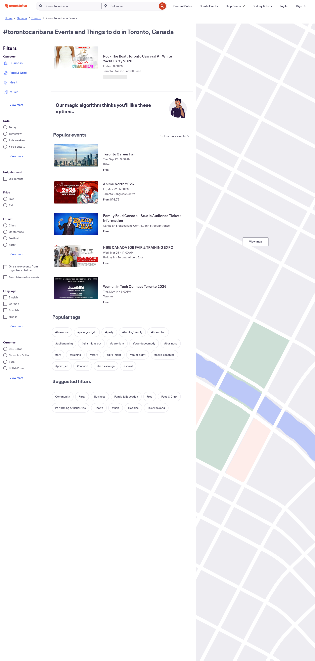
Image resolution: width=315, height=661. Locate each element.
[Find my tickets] (262, 6)
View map (255, 241)
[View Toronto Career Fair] (76, 155)
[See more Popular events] (173, 136)
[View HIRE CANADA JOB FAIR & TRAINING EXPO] (76, 256)
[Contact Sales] (182, 6)
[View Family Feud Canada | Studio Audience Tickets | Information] (76, 224)
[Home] (16, 6)
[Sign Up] (301, 6)
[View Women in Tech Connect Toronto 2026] (76, 288)
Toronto (36, 18)
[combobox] (133, 6)
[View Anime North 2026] (76, 192)
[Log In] (284, 6)
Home (8, 18)
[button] (235, 6)
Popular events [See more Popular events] (70, 135)
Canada (22, 18)
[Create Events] (208, 6)
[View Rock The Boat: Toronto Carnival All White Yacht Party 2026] (76, 57)
